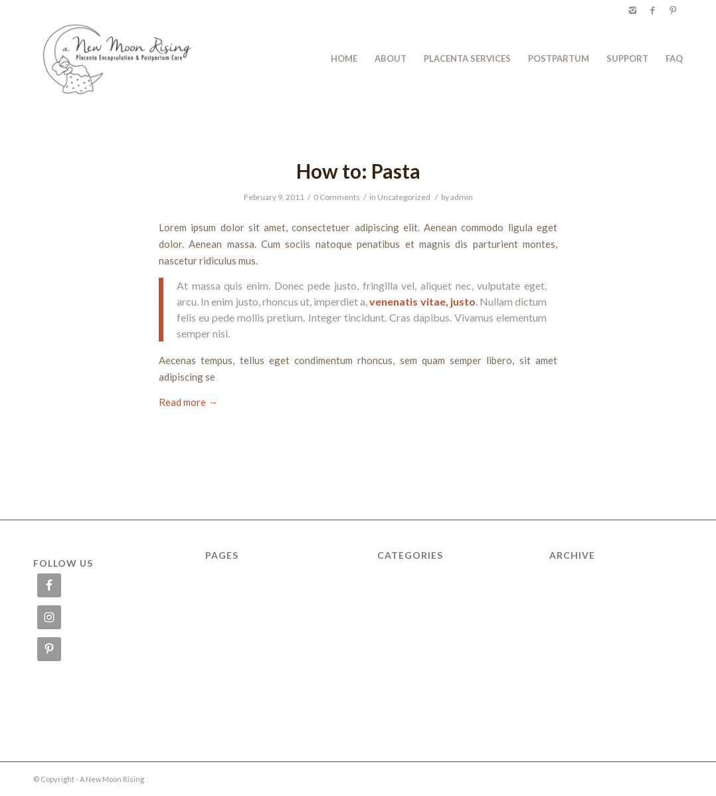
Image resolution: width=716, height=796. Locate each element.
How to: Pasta (358, 171)
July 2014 (568, 586)
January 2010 (576, 629)
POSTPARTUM (234, 686)
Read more (188, 402)
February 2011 (578, 615)
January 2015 (576, 572)
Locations (223, 629)
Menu (216, 643)
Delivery (221, 586)
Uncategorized (403, 197)
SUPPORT (225, 715)
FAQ (214, 600)
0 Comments (336, 197)
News (215, 657)
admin (461, 197)
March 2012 (573, 600)
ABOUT (220, 572)
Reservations (230, 700)
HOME (218, 615)
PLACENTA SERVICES (247, 671)
